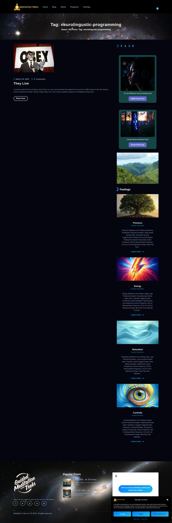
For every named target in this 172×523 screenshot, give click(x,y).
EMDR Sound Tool (137, 99)
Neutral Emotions (137, 415)
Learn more (136, 252)
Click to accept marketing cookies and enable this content (135, 489)
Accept (122, 514)
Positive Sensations (137, 225)
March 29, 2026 (79, 490)
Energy (137, 286)
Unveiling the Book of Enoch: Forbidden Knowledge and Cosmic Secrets (90, 494)
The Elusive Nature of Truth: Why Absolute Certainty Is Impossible (90, 483)
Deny (141, 514)
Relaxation (137, 349)
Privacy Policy (144, 519)
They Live (21, 83)
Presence (137, 223)
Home (64, 30)
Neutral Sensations (137, 352)
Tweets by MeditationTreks (135, 489)
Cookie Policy (136, 519)
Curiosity (137, 412)
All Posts (72, 29)
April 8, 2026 (78, 479)
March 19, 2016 (22, 79)
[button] (167, 500)
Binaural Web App (137, 145)
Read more (21, 98)
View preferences (159, 514)
